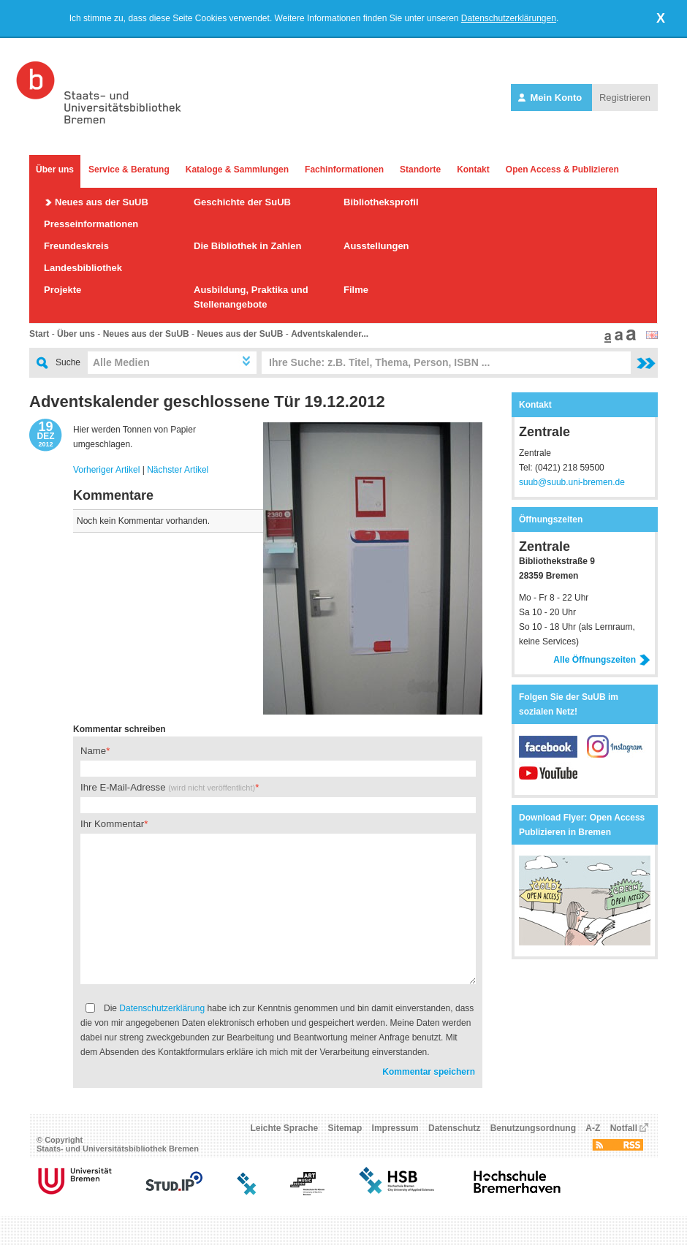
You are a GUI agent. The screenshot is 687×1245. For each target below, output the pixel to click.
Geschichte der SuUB (242, 202)
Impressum (395, 1128)
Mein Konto (551, 97)
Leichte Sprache (285, 1128)
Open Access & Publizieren (562, 169)
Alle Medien (121, 362)
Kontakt (473, 169)
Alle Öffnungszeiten (601, 660)
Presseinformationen (91, 223)
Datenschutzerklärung (162, 1008)
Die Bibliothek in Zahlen (247, 245)
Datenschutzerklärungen (508, 18)
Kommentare (113, 495)
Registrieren (624, 97)
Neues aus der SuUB (101, 202)
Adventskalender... (329, 334)
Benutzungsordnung (533, 1128)
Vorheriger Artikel (106, 470)
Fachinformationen (344, 169)
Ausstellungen (376, 245)
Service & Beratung (129, 169)
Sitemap (345, 1128)
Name (93, 750)
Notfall (623, 1128)
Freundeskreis (76, 245)
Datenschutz (454, 1128)
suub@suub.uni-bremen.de (572, 482)
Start (39, 334)
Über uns (55, 169)
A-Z (592, 1128)
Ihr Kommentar (112, 823)
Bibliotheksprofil (381, 202)
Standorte (420, 169)
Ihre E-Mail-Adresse (167, 787)
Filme (356, 289)
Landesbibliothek (83, 267)
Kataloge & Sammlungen (237, 169)
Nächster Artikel (177, 470)
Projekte (62, 289)
